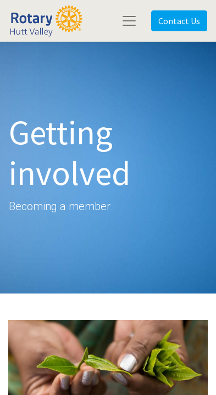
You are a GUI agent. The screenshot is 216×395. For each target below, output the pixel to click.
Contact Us (179, 20)
